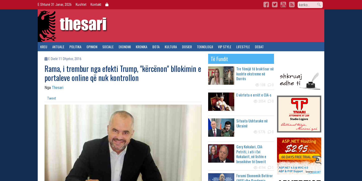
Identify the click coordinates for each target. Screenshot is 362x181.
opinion (91, 46)
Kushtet (81, 5)
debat (259, 46)
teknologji (205, 46)
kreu (43, 46)
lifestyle (243, 46)
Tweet (51, 98)
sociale (108, 46)
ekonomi (125, 46)
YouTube (283, 4)
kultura (171, 46)
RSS (292, 4)
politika (75, 46)
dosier (187, 46)
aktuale (58, 46)
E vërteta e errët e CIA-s (253, 95)
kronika (141, 46)
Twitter (275, 4)
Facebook (266, 4)
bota (156, 46)
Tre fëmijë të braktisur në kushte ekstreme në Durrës (255, 73)
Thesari (57, 87)
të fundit (219, 59)
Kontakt (95, 5)
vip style (224, 46)
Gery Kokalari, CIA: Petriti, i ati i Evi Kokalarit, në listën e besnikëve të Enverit (251, 154)
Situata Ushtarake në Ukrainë (252, 123)
